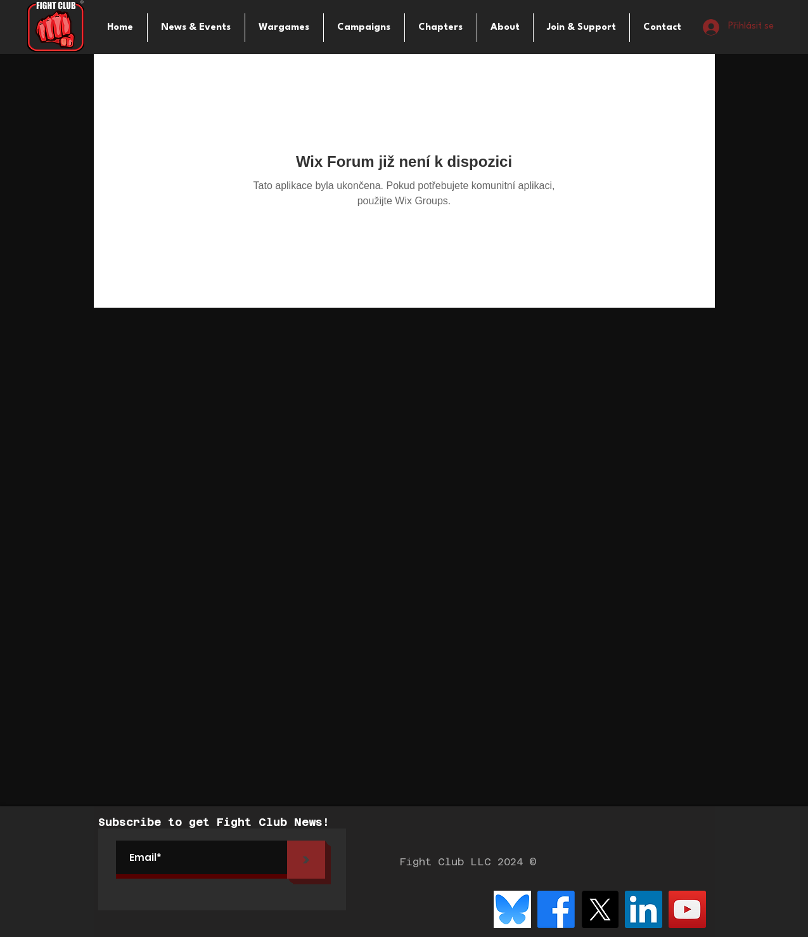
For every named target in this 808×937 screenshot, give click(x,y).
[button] (284, 27)
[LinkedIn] (643, 909)
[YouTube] (687, 909)
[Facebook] (556, 909)
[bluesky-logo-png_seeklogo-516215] (512, 909)
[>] (306, 860)
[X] (600, 909)
